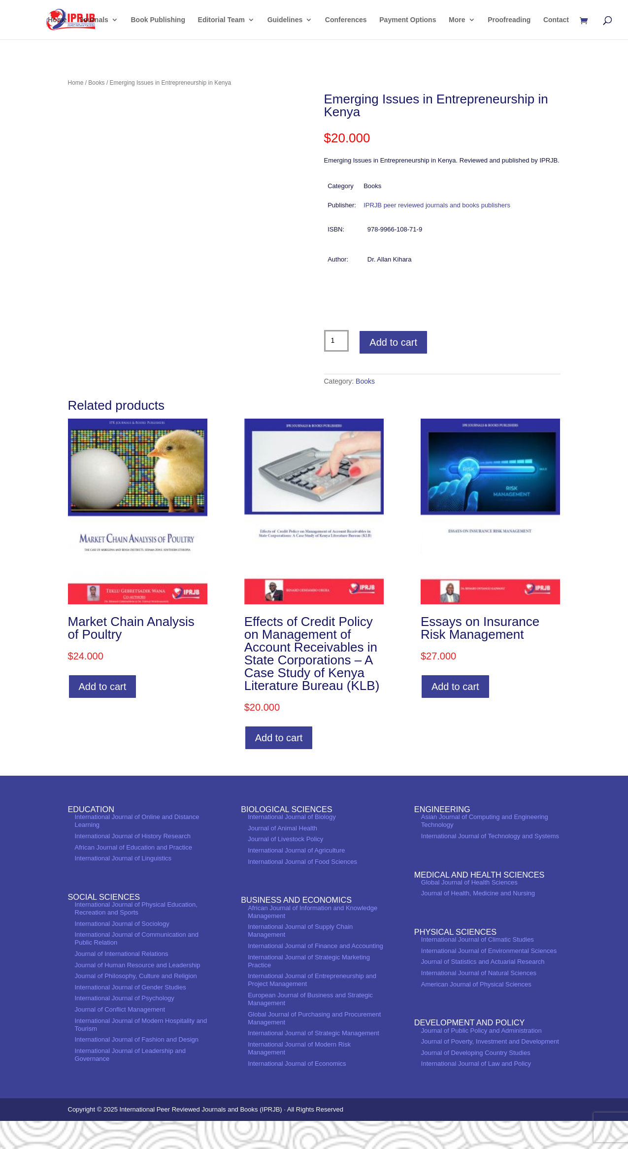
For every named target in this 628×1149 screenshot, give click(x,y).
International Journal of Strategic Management (313, 1061)
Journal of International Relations (121, 981)
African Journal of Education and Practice (133, 875)
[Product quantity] (336, 341)
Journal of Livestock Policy (285, 867)
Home (57, 20)
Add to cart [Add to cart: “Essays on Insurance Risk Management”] (455, 714)
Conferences (346, 20)
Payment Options (407, 20)
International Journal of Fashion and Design (137, 1067)
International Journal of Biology (292, 845)
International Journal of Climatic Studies (477, 967)
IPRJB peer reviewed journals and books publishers (437, 205)
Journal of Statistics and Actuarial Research (483, 989)
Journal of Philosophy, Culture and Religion (136, 1004)
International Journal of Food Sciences (302, 889)
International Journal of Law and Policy (476, 1091)
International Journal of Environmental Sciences (489, 979)
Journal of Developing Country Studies (475, 1080)
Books (96, 82)
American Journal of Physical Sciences (476, 1012)
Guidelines (285, 20)
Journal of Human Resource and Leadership (137, 992)
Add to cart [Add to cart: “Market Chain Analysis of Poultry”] (103, 714)
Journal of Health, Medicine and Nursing (478, 921)
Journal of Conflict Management (120, 1037)
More (457, 20)
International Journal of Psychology (124, 1026)
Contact (556, 20)
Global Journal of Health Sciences (469, 910)
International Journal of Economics (297, 1091)
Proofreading (509, 20)
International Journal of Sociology (122, 951)
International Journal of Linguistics (123, 886)
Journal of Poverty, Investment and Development (490, 1069)
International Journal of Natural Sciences (478, 1001)
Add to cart (393, 342)
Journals (94, 20)
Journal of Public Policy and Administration (481, 1058)
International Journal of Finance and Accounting (315, 974)
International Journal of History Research (133, 864)
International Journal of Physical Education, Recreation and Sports (136, 936)
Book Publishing (158, 20)
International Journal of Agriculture (296, 878)
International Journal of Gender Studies (130, 1015)
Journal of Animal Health (282, 855)
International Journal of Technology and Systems (490, 864)
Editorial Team (221, 20)
